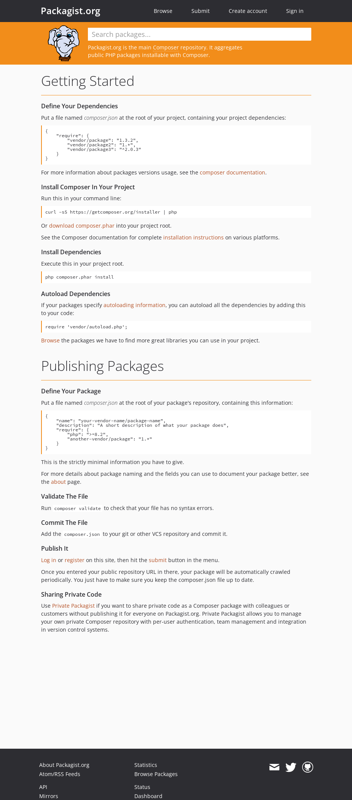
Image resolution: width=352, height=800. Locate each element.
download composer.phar (82, 225)
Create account (248, 10)
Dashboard (148, 796)
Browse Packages (156, 774)
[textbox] (199, 34)
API (43, 786)
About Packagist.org (64, 764)
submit (158, 560)
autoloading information (135, 305)
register (74, 560)
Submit (200, 10)
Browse (163, 10)
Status (142, 786)
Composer (166, 47)
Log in (48, 560)
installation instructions (193, 237)
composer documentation (232, 172)
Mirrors (48, 796)
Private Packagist (73, 605)
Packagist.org (70, 11)
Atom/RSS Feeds (59, 774)
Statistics (145, 764)
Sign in (295, 10)
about (58, 481)
